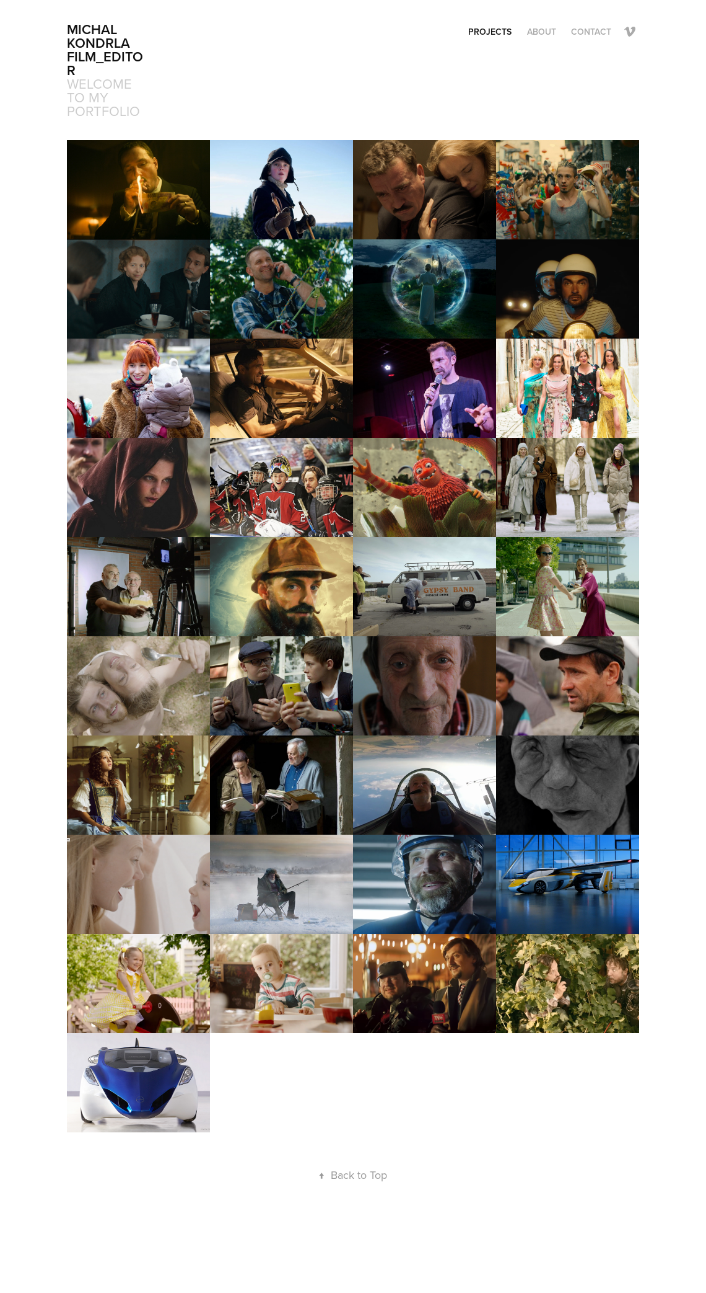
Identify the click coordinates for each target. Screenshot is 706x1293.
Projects (490, 31)
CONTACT (591, 31)
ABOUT (541, 31)
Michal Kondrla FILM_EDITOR (105, 49)
